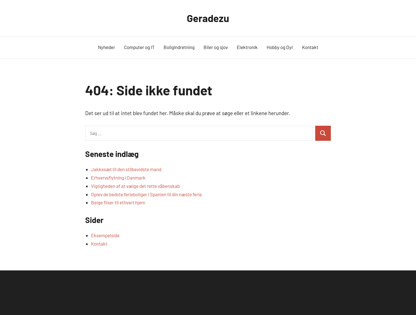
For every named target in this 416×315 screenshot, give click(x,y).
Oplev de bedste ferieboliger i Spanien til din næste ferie (146, 194)
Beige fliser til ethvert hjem (118, 202)
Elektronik (247, 47)
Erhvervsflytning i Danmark (118, 177)
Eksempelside (105, 235)
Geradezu (208, 18)
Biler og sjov (216, 47)
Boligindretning (179, 47)
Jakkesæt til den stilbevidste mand (126, 169)
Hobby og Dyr (280, 47)
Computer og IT (139, 47)
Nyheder (106, 47)
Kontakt (310, 47)
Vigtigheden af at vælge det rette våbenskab (135, 186)
